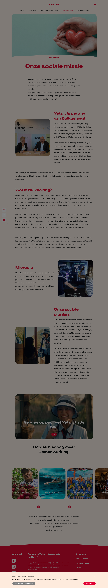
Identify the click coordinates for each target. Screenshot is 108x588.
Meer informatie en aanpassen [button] (24, 583)
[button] (94, 576)
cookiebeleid (74, 579)
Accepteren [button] (89, 583)
